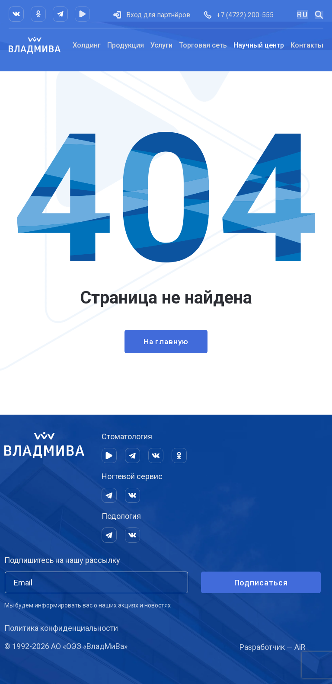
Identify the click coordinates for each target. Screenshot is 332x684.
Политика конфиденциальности (61, 628)
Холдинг (87, 45)
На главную (166, 342)
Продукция (125, 45)
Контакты (306, 45)
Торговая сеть (203, 45)
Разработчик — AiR (272, 647)
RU (302, 14)
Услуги (161, 45)
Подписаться (261, 582)
